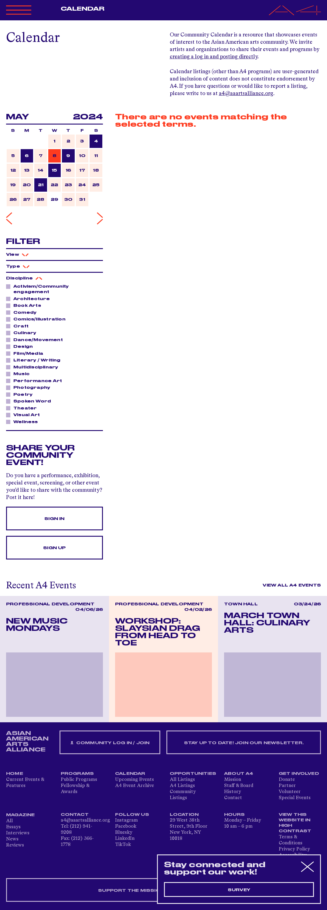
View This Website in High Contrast (295, 823)
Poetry (21, 394)
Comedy (23, 312)
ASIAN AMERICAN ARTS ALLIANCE (27, 741)
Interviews (17, 833)
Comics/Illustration (38, 318)
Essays (13, 827)
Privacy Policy (294, 849)
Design (21, 346)
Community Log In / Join (109, 743)
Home (14, 773)
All (9, 821)
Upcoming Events (134, 779)
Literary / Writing (35, 360)
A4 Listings (182, 785)
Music (19, 373)
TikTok (123, 844)
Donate (287, 779)
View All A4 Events (292, 585)
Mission (232, 779)
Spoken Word (30, 401)
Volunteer (290, 791)
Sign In (54, 519)
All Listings (182, 779)
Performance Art (36, 380)
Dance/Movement (36, 339)
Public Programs (79, 779)
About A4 (239, 773)
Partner (287, 785)
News (12, 839)
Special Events (295, 797)
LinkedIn (125, 838)
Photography (30, 387)
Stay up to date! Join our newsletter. (244, 743)
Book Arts (25, 305)
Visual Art (25, 414)
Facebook (125, 826)
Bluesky (123, 832)
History (232, 791)
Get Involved (299, 773)
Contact (233, 797)
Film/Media (26, 353)
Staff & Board (238, 785)
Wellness (24, 421)
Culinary (23, 332)
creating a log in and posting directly (213, 57)
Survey (239, 890)
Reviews (15, 845)
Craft (19, 325)
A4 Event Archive (134, 785)
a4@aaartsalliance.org (246, 93)
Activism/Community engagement (37, 289)
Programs (77, 773)
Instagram (126, 820)
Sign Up (54, 548)
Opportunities (193, 773)
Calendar (83, 9)
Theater (23, 407)
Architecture (30, 298)
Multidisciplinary (34, 366)
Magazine (20, 815)
